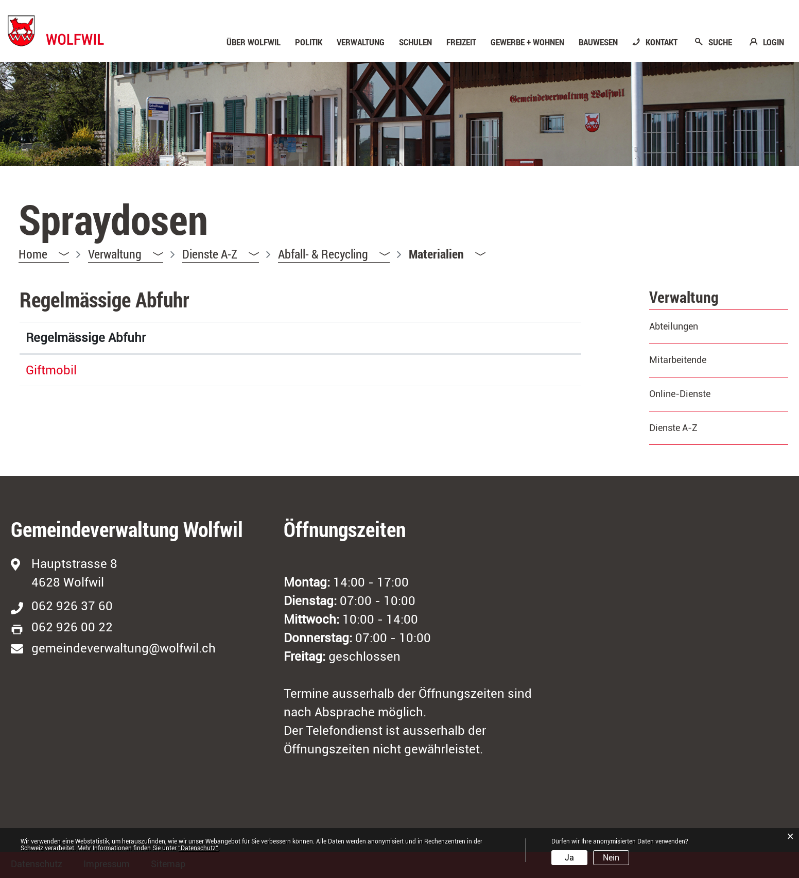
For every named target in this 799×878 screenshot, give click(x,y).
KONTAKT (662, 42)
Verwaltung (361, 42)
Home (33, 254)
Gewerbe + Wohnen (527, 42)
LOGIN (773, 42)
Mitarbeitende (677, 359)
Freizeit (461, 42)
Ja (569, 858)
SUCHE (720, 42)
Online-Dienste (679, 393)
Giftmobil (51, 370)
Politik (308, 42)
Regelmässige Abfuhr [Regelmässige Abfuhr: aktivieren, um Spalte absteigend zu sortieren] (86, 338)
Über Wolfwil (254, 42)
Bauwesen (598, 42)
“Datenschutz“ (198, 848)
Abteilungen (673, 326)
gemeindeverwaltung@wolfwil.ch (123, 648)
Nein (611, 858)
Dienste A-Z (673, 427)
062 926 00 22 (72, 627)
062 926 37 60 (72, 606)
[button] (125, 254)
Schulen (415, 42)
